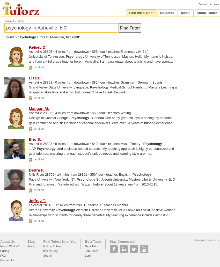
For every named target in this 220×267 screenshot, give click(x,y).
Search (47, 255)
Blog (31, 241)
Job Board (91, 251)
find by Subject (52, 246)
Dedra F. (36, 170)
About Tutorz (207, 13)
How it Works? (9, 246)
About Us (7, 241)
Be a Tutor (93, 241)
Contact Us (205, 4)
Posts (31, 246)
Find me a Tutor (141, 13)
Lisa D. (35, 78)
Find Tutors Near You (59, 241)
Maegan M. (39, 108)
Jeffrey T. (37, 200)
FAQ (3, 255)
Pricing (4, 251)
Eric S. (35, 139)
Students (167, 13)
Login (216, 4)
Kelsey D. (37, 47)
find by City (50, 251)
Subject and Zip (14, 21)
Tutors (185, 13)
